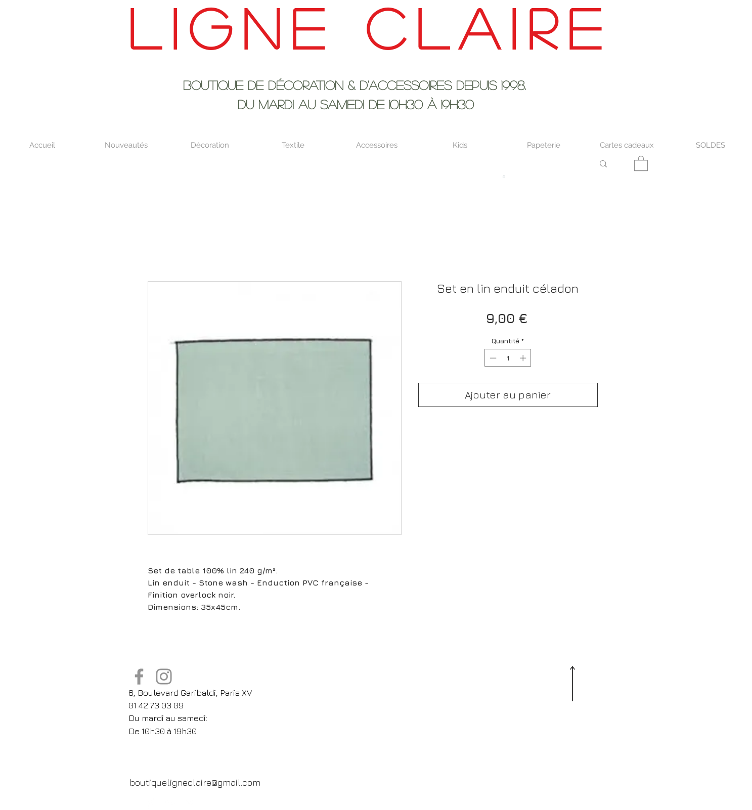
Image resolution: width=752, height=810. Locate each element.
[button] (641, 163)
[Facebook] (139, 676)
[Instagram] (163, 676)
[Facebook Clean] (150, 803)
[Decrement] (492, 358)
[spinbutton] (508, 358)
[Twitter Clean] (170, 803)
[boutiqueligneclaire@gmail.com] (195, 782)
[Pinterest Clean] (191, 803)
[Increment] (524, 358)
